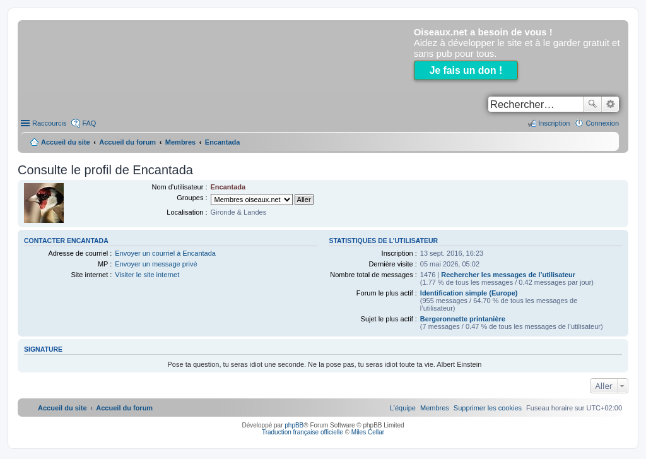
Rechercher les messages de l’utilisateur (508, 274)
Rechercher (592, 104)
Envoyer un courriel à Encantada (165, 253)
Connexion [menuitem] (602, 123)
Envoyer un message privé (156, 264)
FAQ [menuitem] (89, 123)
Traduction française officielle (302, 432)
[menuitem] (488, 408)
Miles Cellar (367, 432)
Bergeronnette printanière (462, 319)
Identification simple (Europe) (469, 293)
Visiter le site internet (147, 274)
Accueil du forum (127, 142)
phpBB (294, 425)
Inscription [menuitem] (554, 123)
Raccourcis (49, 123)
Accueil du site (65, 142)
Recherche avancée (610, 104)
